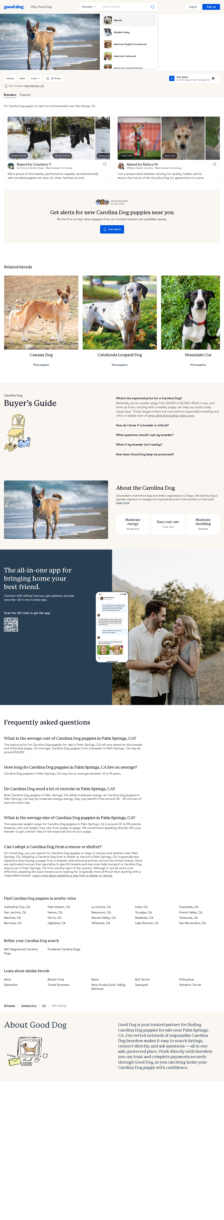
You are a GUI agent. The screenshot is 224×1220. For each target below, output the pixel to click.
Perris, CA (54, 917)
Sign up (211, 6)
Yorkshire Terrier (190, 984)
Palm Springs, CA (34, 86)
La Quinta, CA (101, 907)
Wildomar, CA (100, 923)
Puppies (25, 94)
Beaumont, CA (101, 912)
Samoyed (141, 984)
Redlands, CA (144, 917)
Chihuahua (186, 979)
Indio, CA (141, 907)
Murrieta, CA (12, 923)
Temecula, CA (188, 917)
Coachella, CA (188, 907)
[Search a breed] (128, 6)
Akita (7, 979)
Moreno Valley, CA (103, 917)
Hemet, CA (55, 912)
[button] (29, 138)
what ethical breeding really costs (171, 415)
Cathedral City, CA (17, 907)
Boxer (95, 979)
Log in (193, 6)
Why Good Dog (41, 6)
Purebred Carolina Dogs (64, 949)
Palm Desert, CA (59, 907)
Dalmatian (11, 984)
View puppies (41, 364)
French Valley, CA (190, 912)
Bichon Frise (56, 979)
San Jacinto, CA (15, 912)
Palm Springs (59, 1005)
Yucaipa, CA (143, 912)
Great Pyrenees (58, 984)
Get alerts (112, 229)
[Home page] (14, 6)
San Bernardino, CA (192, 923)
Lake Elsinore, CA (146, 923)
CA (44, 1005)
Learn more (122, 502)
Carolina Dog (28, 1005)
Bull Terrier (142, 979)
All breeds (9, 1005)
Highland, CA (57, 923)
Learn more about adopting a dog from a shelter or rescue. (72, 875)
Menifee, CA (12, 917)
